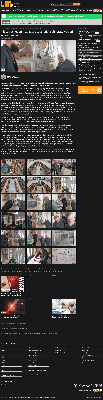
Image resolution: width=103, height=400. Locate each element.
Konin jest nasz (32, 363)
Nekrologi (74, 10)
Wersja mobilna (86, 348)
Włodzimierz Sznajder (40, 271)
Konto (89, 10)
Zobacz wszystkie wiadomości (96, 28)
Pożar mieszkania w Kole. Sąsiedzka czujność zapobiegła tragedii (31, 23)
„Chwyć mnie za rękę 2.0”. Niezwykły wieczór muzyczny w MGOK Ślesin (32, 21)
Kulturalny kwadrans (34, 360)
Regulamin (84, 358)
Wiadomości (5, 10)
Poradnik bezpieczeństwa (8, 375)
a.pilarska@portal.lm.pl (13, 77)
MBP (30, 271)
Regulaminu (53, 397)
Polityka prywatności (87, 355)
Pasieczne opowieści (34, 365)
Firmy (66, 10)
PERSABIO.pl (99, 397)
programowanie (91, 397)
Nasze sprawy (32, 367)
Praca (59, 10)
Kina (28, 10)
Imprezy (15, 10)
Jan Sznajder (52, 271)
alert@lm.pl (53, 333)
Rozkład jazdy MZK (60, 348)
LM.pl (2, 28)
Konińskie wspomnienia (35, 350)
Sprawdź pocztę (86, 350)
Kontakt (84, 363)
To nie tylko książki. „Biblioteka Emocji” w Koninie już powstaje (34, 269)
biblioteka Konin (22, 271)
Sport (22, 10)
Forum (82, 10)
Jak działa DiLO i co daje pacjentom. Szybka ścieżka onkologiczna (62, 316)
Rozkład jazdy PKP (60, 353)
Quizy (34, 10)
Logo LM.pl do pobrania (88, 360)
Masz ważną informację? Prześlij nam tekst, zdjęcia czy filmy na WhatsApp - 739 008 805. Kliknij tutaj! (46, 16)
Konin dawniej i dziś (34, 353)
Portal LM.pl (4, 385)
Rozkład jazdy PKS (60, 350)
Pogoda (41, 10)
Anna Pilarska (11, 76)
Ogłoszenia (50, 10)
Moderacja (84, 353)
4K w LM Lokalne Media (35, 348)
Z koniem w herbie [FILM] (35, 374)
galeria (59, 271)
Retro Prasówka (33, 355)
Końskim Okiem (33, 358)
